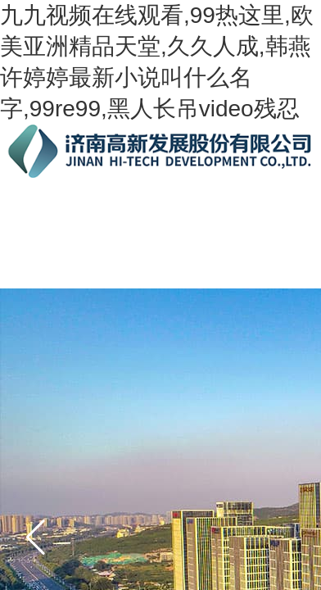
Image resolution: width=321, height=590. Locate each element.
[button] (36, 537)
